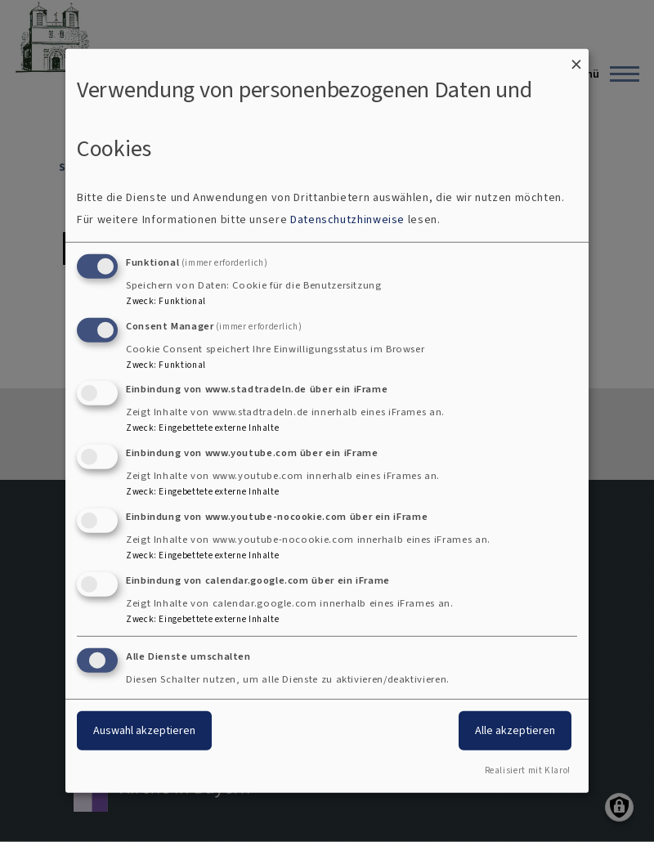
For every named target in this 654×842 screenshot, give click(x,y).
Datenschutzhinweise (347, 219)
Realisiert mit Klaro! (528, 770)
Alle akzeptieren (515, 729)
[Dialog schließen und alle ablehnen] (576, 59)
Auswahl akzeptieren (144, 729)
